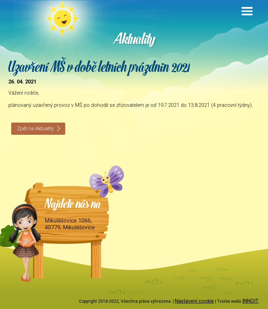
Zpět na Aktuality (35, 129)
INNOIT (250, 301)
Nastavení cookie (194, 301)
